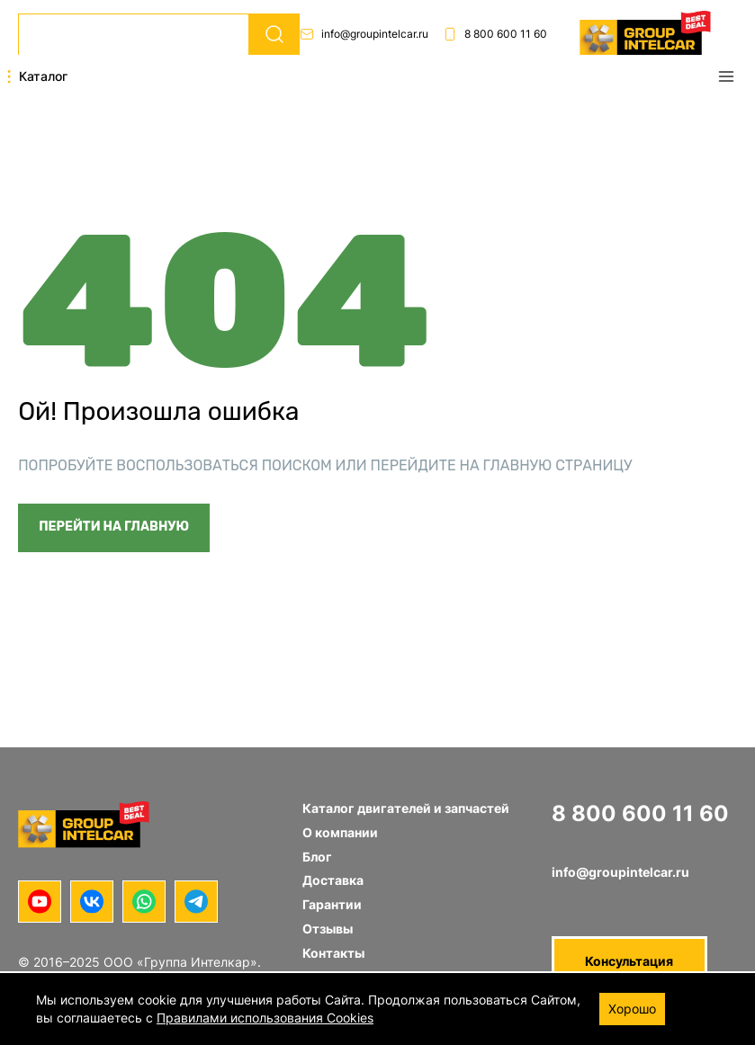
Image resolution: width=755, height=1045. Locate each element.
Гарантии (332, 904)
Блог (317, 856)
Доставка (333, 880)
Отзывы (327, 928)
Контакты (333, 952)
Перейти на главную (114, 526)
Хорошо (632, 1008)
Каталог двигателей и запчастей (405, 808)
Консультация (629, 961)
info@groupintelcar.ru (364, 34)
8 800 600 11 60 (495, 34)
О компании (340, 832)
